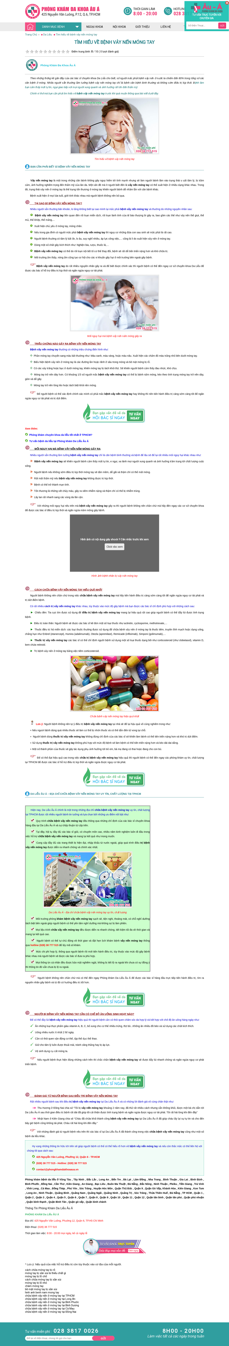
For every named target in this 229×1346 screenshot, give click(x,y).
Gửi (103, 1338)
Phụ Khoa (5, 1323)
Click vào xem (114, 546)
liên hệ (165, 26)
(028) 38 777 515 (47, 1227)
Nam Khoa (6, 1307)
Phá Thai (5, 1326)
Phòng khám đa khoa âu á (58, 65)
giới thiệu (142, 26)
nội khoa (119, 26)
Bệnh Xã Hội (7, 1316)
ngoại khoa (94, 26)
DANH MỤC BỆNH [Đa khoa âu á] (46, 27)
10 (67, 51)
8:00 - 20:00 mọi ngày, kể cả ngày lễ (67, 1233)
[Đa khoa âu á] (74, 11)
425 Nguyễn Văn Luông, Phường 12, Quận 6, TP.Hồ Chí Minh (68, 1220)
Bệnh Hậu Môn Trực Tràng (11, 1312)
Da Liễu (4, 1320)
